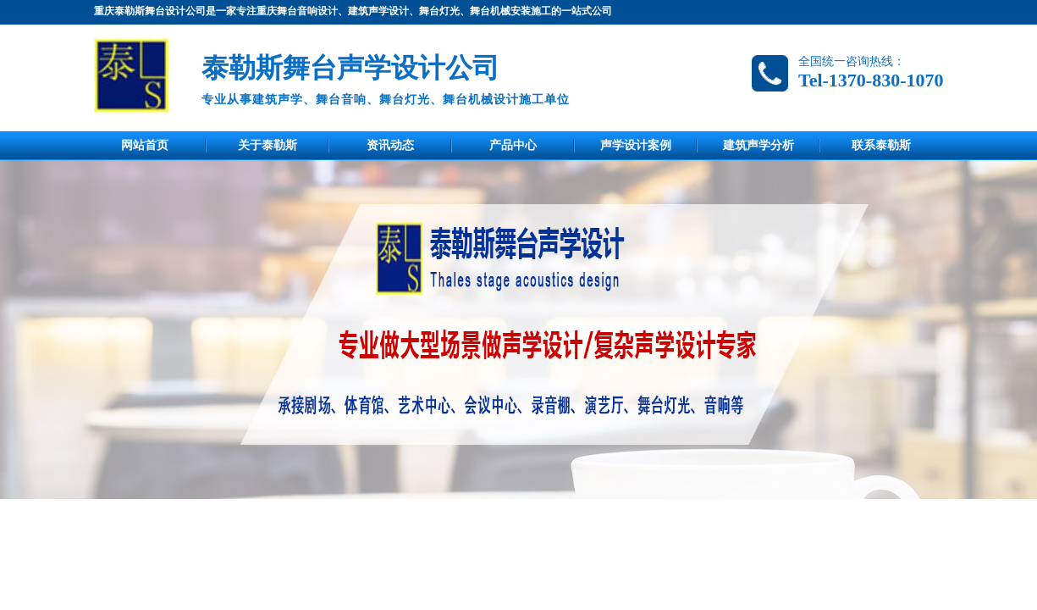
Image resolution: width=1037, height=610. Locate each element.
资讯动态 (390, 145)
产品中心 (513, 145)
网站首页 (144, 145)
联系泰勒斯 (881, 145)
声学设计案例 (635, 145)
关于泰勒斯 (267, 145)
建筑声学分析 (758, 145)
